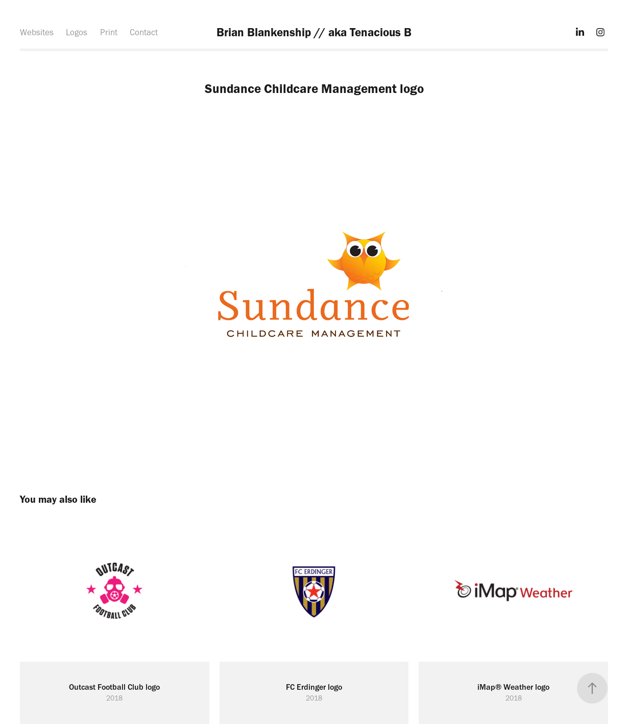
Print (108, 32)
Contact (144, 32)
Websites (37, 32)
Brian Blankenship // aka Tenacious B (314, 32)
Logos (76, 32)
